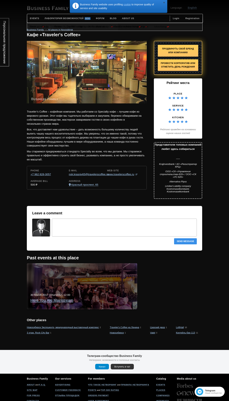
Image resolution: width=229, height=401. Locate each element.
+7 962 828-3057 (41, 174)
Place (178, 93)
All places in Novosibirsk (60, 29)
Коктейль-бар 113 (185, 313)
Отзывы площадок (67, 376)
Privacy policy (97, 387)
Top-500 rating (110, 371)
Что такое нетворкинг (102, 365)
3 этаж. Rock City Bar (38, 313)
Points (92, 371)
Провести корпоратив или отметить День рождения (178, 65)
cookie (127, 4)
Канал (102, 347)
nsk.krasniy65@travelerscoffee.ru (89, 174)
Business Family (35, 29)
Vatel (152, 313)
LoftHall (180, 308)
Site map (32, 371)
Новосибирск (117, 313)
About (31, 365)
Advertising (62, 365)
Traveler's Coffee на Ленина (124, 308)
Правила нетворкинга (135, 365)
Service (178, 105)
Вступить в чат (122, 347)
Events (160, 365)
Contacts (33, 381)
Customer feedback (68, 371)
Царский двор (157, 308)
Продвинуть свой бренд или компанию (178, 51)
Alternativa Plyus (178, 181)
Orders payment (98, 376)
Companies (163, 376)
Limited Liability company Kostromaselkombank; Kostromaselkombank (178, 189)
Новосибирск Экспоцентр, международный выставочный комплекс (63, 308)
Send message (185, 241)
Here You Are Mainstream (78, 270)
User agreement (98, 381)
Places (160, 371)
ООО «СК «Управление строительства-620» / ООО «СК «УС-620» (178, 174)
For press (33, 376)
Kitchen (178, 117)
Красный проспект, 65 (84, 184)
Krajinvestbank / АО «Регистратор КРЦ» (178, 165)
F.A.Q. (42, 365)
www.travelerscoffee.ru (120, 174)
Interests (162, 381)
